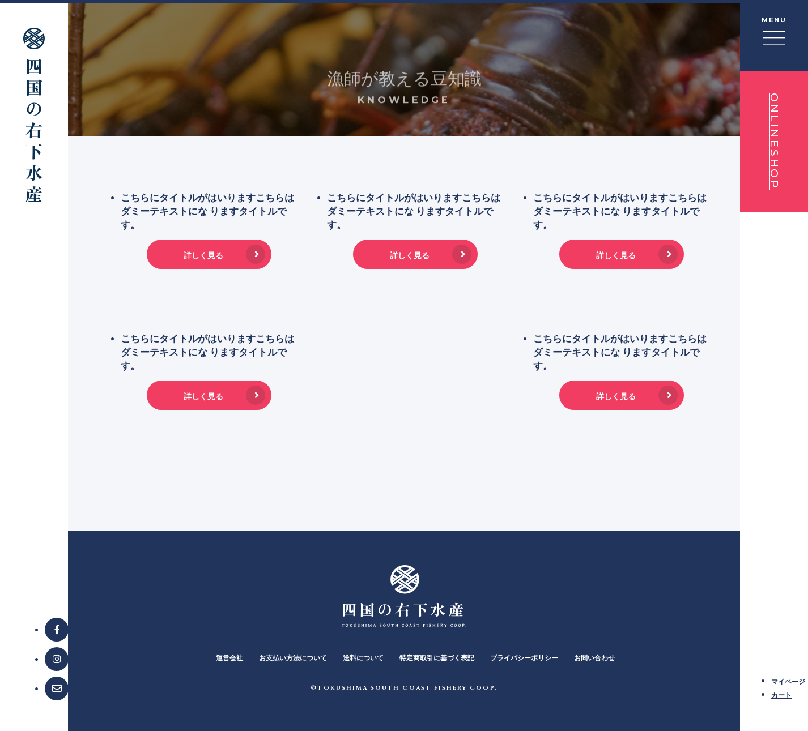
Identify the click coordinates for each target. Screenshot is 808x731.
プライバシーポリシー (524, 657)
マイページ (788, 681)
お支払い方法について (293, 657)
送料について (363, 657)
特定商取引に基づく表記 (436, 657)
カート (781, 695)
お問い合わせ (594, 657)
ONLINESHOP (774, 141)
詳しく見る (203, 255)
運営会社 (229, 657)
